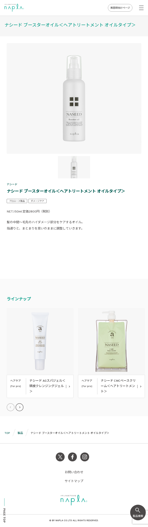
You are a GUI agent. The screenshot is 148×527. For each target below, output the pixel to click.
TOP (7, 433)
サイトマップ (74, 481)
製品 (20, 433)
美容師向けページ (120, 8)
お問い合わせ (74, 472)
